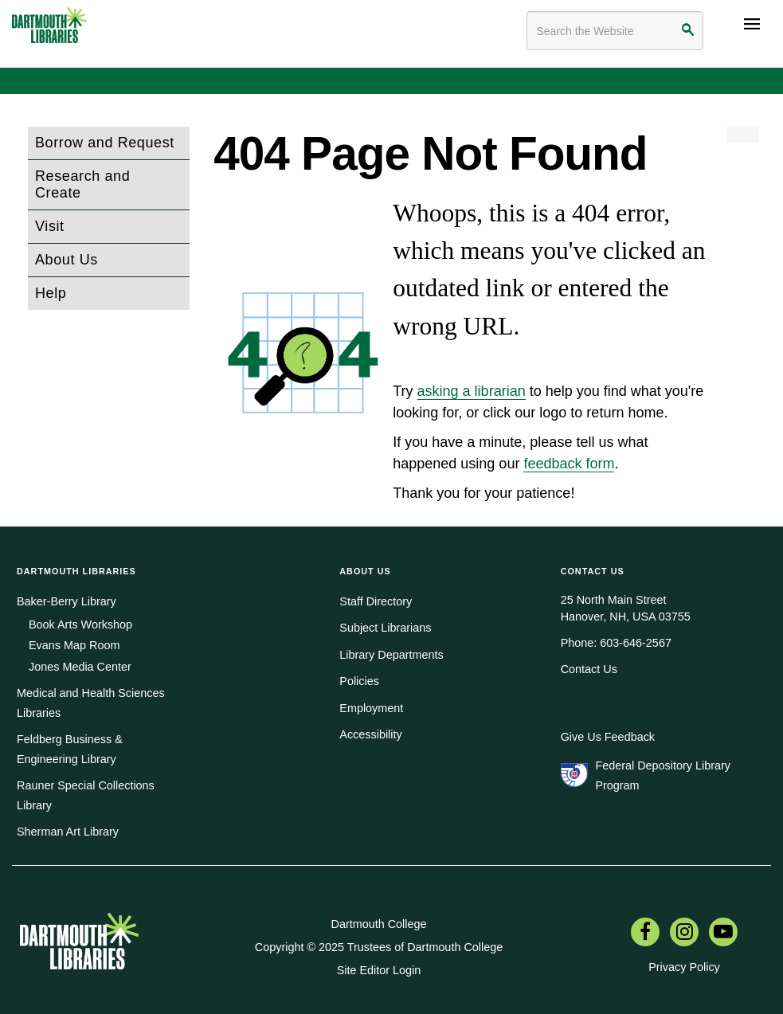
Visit (50, 226)
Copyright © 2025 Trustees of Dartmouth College (379, 947)
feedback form (568, 464)
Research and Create (82, 184)
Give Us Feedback (608, 736)
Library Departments (391, 654)
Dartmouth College (379, 924)
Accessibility (370, 734)
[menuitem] (645, 933)
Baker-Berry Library (66, 601)
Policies (359, 681)
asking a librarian (471, 391)
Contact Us (589, 669)
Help (50, 293)
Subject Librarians (385, 627)
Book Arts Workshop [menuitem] (80, 624)
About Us (66, 260)
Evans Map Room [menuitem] (74, 645)
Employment (371, 708)
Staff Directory (375, 601)
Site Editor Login (379, 970)
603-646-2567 (635, 642)
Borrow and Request (104, 143)
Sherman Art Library (68, 831)
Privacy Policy (684, 967)
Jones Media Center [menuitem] (80, 666)
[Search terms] (615, 30)
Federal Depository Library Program (662, 775)
